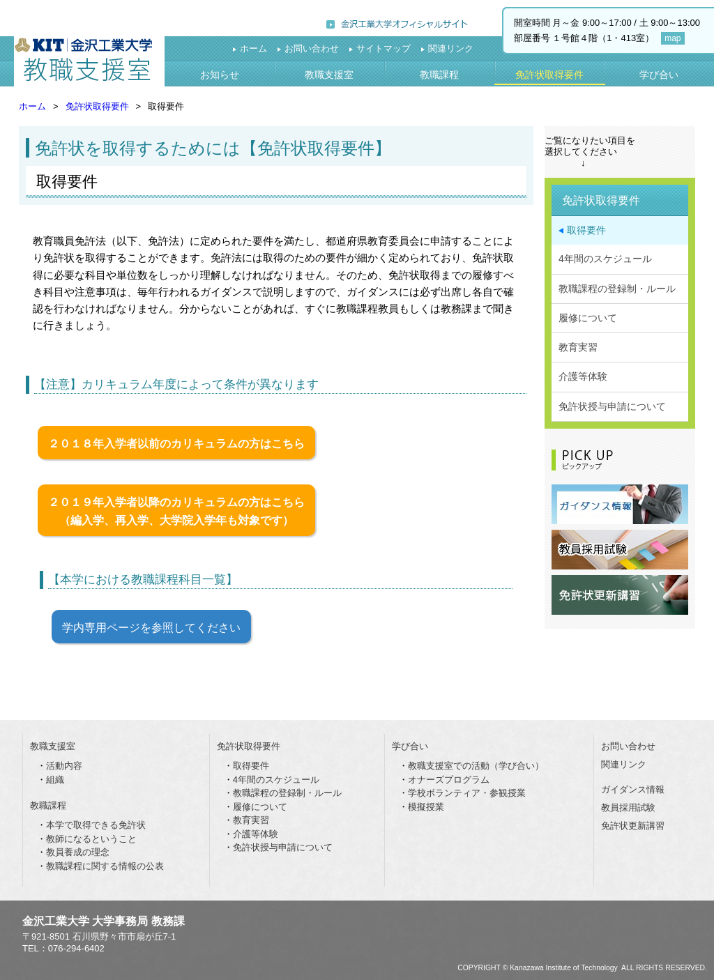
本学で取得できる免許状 (96, 825)
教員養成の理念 (77, 852)
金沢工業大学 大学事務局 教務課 (103, 921)
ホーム (253, 48)
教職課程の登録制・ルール (617, 288)
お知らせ (219, 74)
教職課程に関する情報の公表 (105, 866)
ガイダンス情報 (632, 789)
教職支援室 (89, 61)
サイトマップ (383, 48)
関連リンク (450, 48)
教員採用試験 (628, 807)
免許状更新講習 (632, 825)
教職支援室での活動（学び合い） (476, 765)
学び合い (658, 74)
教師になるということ (91, 839)
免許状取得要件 (549, 74)
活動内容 (64, 765)
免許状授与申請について (612, 406)
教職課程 (439, 74)
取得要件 (586, 230)
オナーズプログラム (448, 779)
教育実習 (578, 347)
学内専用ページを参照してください (151, 627)
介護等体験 (583, 376)
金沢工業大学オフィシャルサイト (397, 23)
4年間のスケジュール (605, 258)
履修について (588, 317)
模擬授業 (426, 807)
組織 (55, 779)
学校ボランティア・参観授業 (467, 793)
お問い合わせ (311, 48)
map (672, 38)
